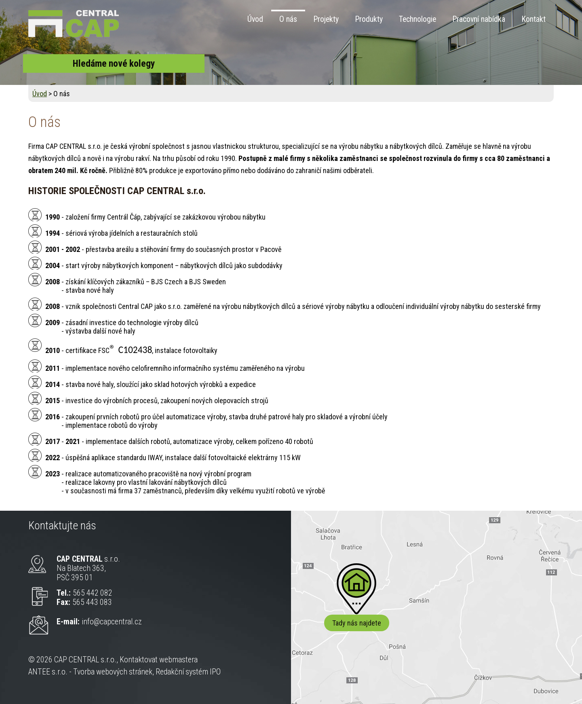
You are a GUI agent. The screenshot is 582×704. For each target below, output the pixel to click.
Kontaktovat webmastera (159, 659)
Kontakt (533, 19)
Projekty (326, 19)
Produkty (369, 19)
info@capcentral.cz (112, 621)
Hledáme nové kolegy (114, 63)
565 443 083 (92, 602)
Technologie (417, 19)
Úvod (255, 19)
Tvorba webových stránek (112, 672)
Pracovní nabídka (478, 19)
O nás (288, 19)
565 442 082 (92, 593)
